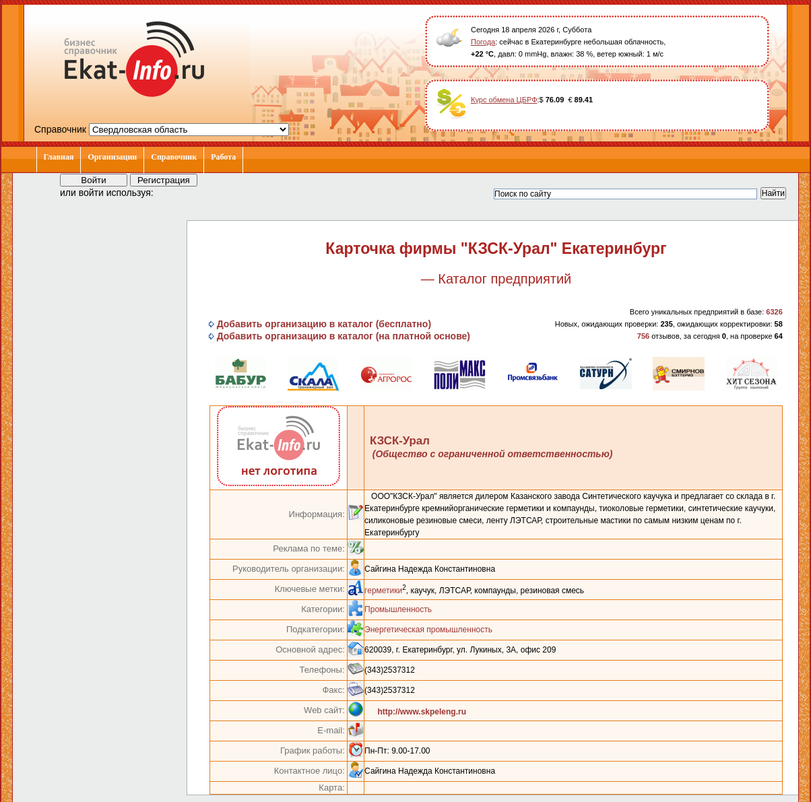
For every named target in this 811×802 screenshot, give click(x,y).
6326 (774, 312)
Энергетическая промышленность (428, 629)
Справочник (174, 157)
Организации (112, 157)
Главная (59, 157)
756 (643, 336)
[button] (175, 192)
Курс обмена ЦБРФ (504, 100)
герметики (383, 590)
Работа (223, 157)
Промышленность (398, 609)
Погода (483, 42)
